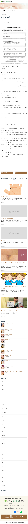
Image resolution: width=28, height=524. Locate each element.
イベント (3, 381)
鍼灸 (3, 477)
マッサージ (4, 412)
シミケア (3, 389)
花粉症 (3, 470)
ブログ (3, 397)
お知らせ (3, 385)
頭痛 (3, 481)
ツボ (3, 393)
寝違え (3, 431)
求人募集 (3, 443)
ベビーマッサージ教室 (6, 400)
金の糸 (3, 473)
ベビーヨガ (4, 404)
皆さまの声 (4, 172)
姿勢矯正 (3, 427)
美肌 (3, 454)
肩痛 (3, 462)
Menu (26, 1)
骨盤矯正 (3, 485)
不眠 (3, 420)
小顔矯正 (3, 435)
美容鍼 (3, 450)
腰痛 (3, 466)
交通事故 (3, 424)
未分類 (3, 439)
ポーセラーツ (4, 408)
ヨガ (3, 416)
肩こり (3, 458)
